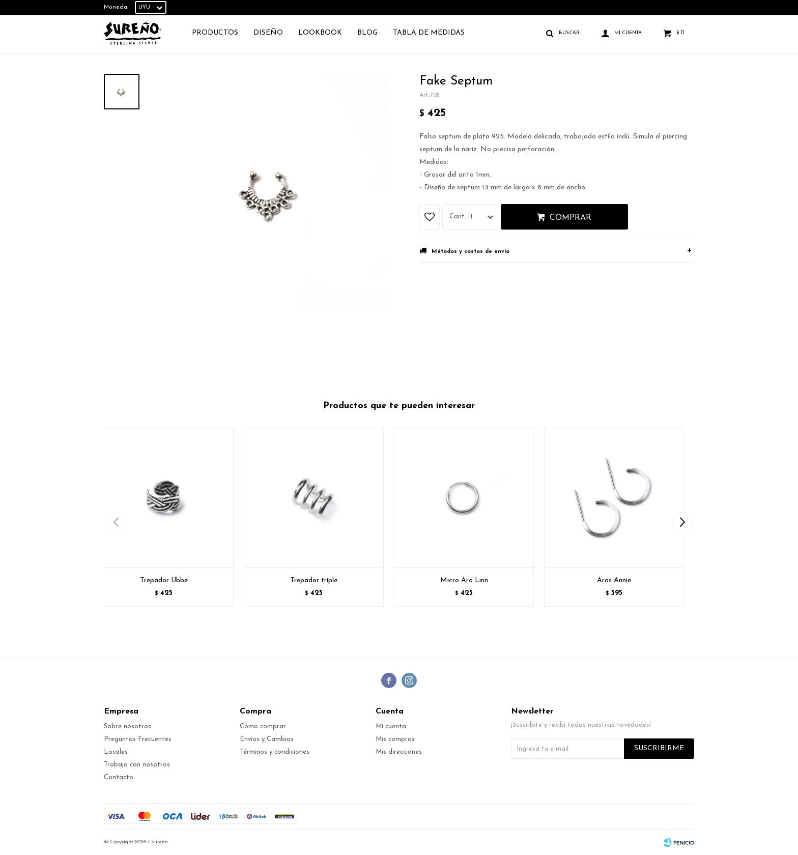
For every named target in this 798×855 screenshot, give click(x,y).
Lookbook (320, 33)
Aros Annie (614, 580)
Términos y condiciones (274, 752)
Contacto (118, 777)
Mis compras (395, 739)
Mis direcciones (399, 752)
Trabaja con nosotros (137, 764)
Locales (116, 752)
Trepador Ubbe (164, 580)
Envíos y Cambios (267, 739)
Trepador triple (313, 580)
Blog (367, 33)
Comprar (570, 218)
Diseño (268, 33)
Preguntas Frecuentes (138, 739)
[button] (682, 522)
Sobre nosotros (127, 726)
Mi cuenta (391, 726)
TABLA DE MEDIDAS (429, 33)
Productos (215, 33)
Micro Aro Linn (464, 580)
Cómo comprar (263, 726)
